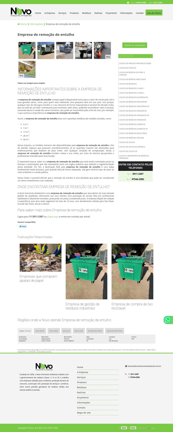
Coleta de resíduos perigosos (132, 120)
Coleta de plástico (127, 68)
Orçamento (111, 13)
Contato (140, 13)
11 (155, 2)
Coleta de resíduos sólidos (131, 138)
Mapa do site (84, 412)
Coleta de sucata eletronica (132, 147)
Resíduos (86, 13)
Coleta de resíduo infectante (132, 79)
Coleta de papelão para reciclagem (135, 63)
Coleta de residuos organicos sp (134, 115)
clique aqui (53, 216)
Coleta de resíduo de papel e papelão (132, 73)
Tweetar (23, 226)
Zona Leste (79, 331)
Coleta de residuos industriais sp (134, 106)
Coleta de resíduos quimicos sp (133, 129)
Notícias (98, 13)
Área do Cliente (154, 13)
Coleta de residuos (128, 84)
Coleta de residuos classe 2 (131, 93)
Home (38, 13)
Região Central (25, 331)
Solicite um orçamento (134, 45)
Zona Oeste (53, 331)
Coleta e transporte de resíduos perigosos (134, 157)
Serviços (62, 13)
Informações (126, 13)
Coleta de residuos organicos (133, 111)
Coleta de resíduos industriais (133, 102)
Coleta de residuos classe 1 (131, 88)
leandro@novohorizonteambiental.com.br (144, 366)
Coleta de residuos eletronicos (133, 97)
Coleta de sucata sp (128, 151)
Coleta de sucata (127, 142)
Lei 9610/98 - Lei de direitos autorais (39, 352)
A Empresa (49, 13)
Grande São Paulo (95, 331)
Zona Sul (66, 331)
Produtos (74, 13)
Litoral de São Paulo (114, 331)
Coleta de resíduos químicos (132, 124)
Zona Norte (39, 331)
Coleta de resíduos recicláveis (133, 133)
